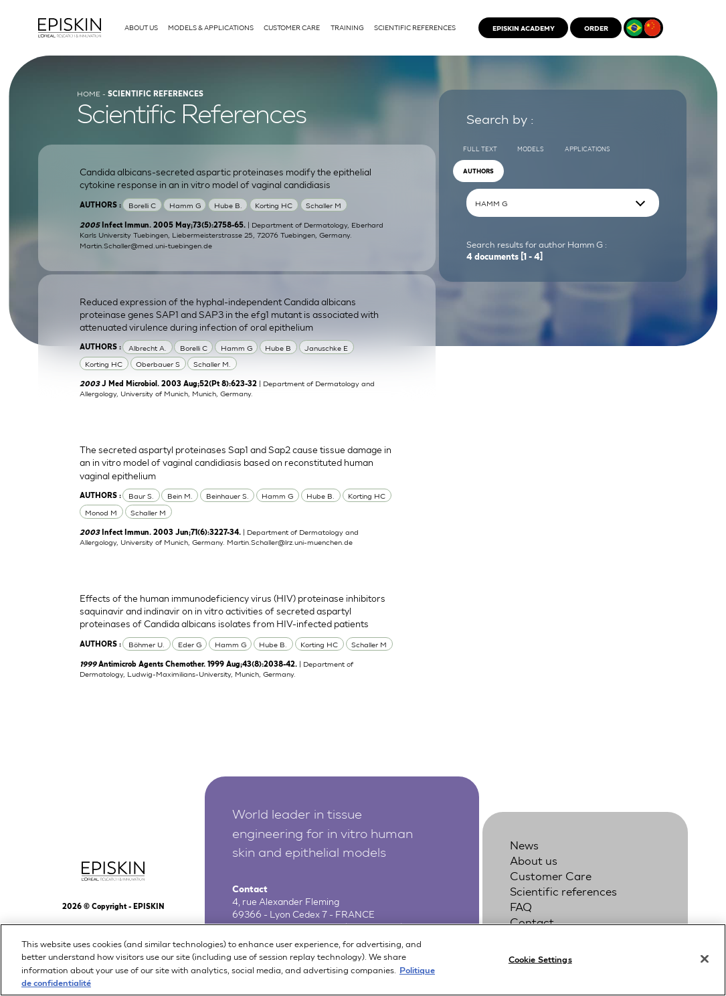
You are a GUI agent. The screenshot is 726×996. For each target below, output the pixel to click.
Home (88, 93)
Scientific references (563, 891)
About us (533, 860)
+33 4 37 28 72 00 (303, 926)
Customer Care (551, 875)
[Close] (704, 965)
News (524, 844)
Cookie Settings (540, 965)
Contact (532, 921)
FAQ (521, 906)
